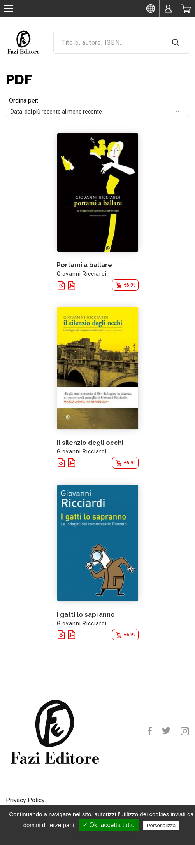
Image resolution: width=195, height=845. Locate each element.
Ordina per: (23, 100)
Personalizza (161, 825)
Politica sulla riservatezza (101, 836)
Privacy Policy (25, 800)
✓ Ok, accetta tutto (109, 825)
